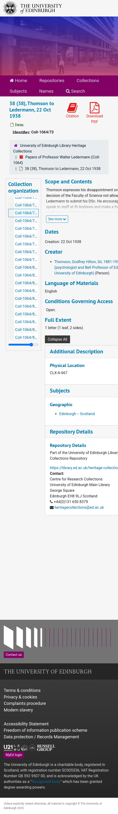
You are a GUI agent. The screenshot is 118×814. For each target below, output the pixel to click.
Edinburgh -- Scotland (77, 414)
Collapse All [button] (57, 339)
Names (46, 91)
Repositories (51, 80)
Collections (88, 80)
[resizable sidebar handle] (23, 345)
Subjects (18, 91)
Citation (72, 110)
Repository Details (71, 431)
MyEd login (14, 755)
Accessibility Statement (26, 723)
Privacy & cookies (20, 696)
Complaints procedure (25, 703)
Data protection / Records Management (41, 736)
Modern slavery (18, 709)
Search (75, 91)
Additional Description (76, 351)
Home (18, 80)
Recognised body (46, 781)
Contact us (14, 655)
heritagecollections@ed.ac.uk (79, 507)
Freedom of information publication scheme (45, 730)
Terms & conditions (22, 690)
